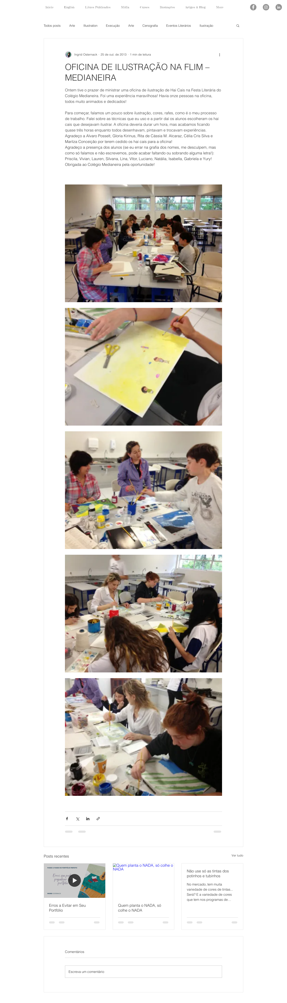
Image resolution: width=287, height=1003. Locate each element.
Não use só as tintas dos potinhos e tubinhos (208, 873)
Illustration (90, 26)
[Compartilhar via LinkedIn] (88, 819)
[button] (238, 25)
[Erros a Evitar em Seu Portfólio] (74, 880)
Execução (113, 26)
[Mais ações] (219, 54)
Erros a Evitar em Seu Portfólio (67, 908)
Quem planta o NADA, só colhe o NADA (139, 908)
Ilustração (206, 26)
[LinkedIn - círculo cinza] (279, 7)
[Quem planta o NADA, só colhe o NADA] (143, 880)
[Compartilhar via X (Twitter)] (77, 819)
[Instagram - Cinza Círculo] (266, 7)
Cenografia (150, 26)
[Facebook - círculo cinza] (253, 7)
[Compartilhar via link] (98, 819)
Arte (72, 26)
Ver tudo (237, 855)
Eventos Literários (178, 26)
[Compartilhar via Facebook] (67, 819)
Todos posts (52, 26)
